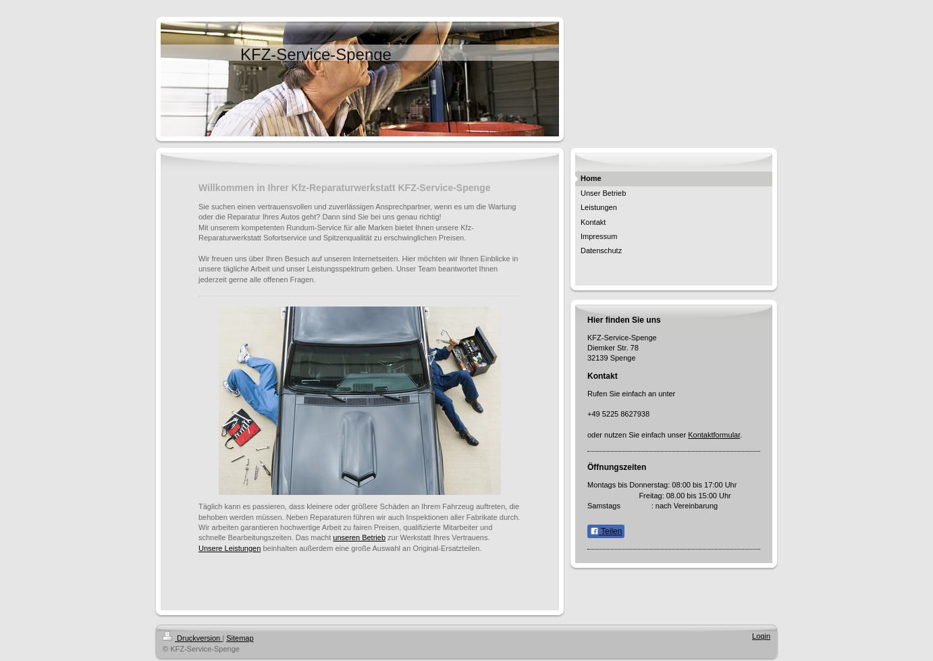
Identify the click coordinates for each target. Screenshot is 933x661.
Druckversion (192, 638)
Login (761, 636)
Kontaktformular (714, 435)
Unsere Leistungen (229, 548)
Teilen (606, 531)
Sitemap (239, 638)
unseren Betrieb (359, 537)
